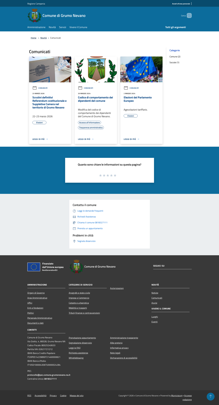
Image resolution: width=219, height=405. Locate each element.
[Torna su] (211, 397)
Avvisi (154, 303)
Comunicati (40, 88)
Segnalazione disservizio (80, 342)
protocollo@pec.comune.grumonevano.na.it (48, 375)
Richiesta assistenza (78, 352)
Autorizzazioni (117, 288)
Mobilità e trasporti (78, 308)
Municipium (176, 395)
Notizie (154, 292)
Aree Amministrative (37, 297)
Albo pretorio (116, 342)
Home (33, 37)
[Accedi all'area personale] (181, 4)
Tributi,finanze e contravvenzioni (84, 313)
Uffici (29, 303)
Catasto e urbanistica (79, 303)
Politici (30, 313)
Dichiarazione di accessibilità (123, 358)
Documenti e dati (35, 323)
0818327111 (50, 378)
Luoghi (154, 316)
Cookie (63, 395)
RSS (29, 395)
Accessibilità (40, 395)
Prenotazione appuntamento (82, 337)
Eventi (154, 321)
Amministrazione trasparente (124, 337)
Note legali (115, 352)
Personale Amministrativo (39, 318)
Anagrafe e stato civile (79, 292)
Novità (43, 37)
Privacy (53, 395)
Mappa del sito (76, 395)
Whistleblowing (76, 358)
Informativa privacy (119, 347)
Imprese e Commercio (79, 297)
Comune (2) (175, 56)
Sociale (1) (174, 62)
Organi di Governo (36, 292)
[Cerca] (188, 15)
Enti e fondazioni (35, 308)
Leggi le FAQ (75, 347)
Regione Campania (36, 3)
